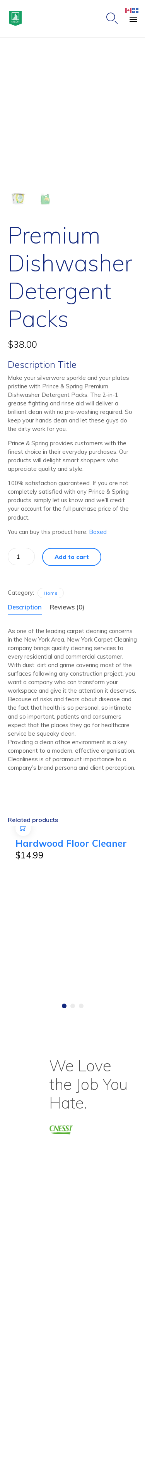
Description (25, 607)
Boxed (98, 531)
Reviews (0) (67, 607)
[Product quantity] (21, 556)
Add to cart (72, 557)
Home (51, 593)
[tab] (28, 607)
